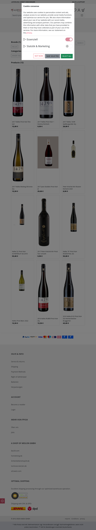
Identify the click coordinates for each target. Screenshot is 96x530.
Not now (39, 56)
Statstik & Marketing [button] (36, 46)
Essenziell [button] (30, 39)
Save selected (52, 56)
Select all (66, 56)
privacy (29, 33)
